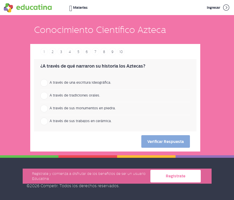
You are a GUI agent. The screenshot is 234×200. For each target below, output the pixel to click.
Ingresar (218, 8)
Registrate (175, 176)
